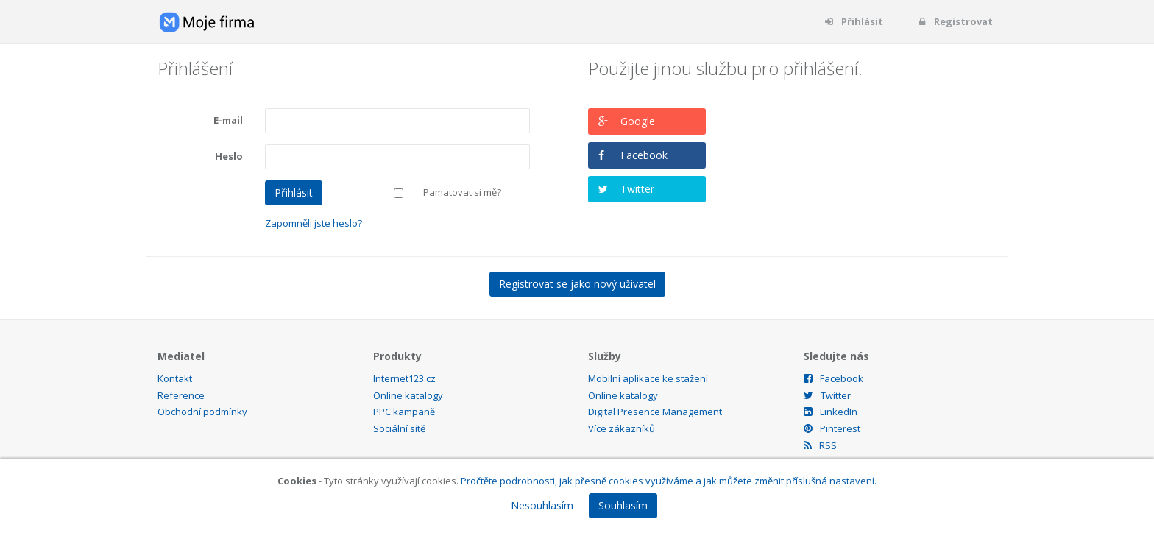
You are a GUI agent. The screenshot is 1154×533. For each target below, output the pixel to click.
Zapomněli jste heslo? (313, 223)
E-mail (228, 120)
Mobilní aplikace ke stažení (648, 378)
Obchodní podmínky (202, 411)
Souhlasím (623, 505)
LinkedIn (830, 411)
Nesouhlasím (542, 505)
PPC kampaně (404, 411)
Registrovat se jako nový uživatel (577, 284)
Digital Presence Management (655, 411)
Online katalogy (408, 395)
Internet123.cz (404, 378)
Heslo (229, 156)
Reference (181, 395)
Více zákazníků (621, 428)
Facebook (644, 155)
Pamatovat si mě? (462, 192)
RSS (820, 445)
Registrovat (954, 21)
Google (637, 121)
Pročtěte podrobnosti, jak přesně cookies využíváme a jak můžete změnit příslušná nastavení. (669, 480)
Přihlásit (853, 21)
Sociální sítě (399, 428)
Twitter (637, 189)
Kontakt (174, 378)
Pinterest (832, 428)
